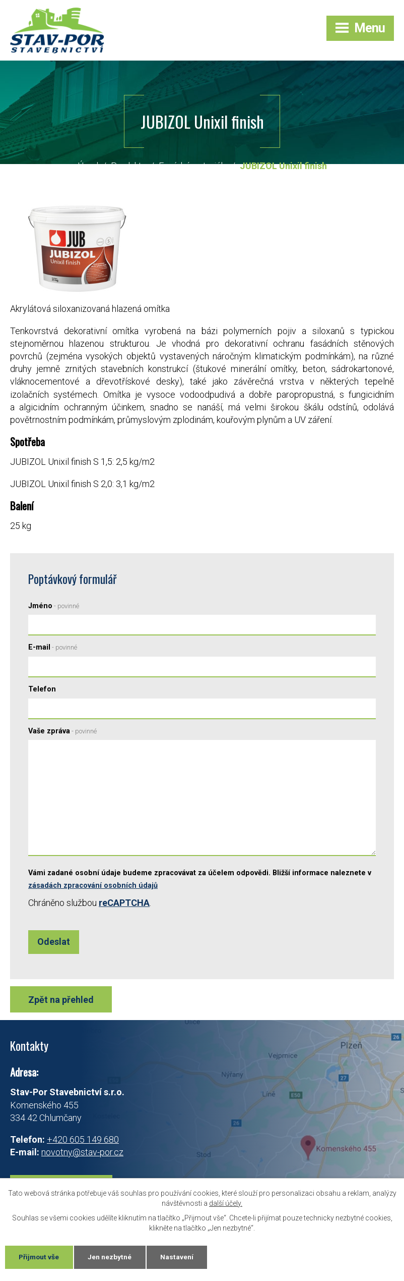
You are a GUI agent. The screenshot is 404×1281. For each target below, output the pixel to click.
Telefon (42, 689)
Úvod (88, 166)
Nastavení (179, 1257)
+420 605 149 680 (83, 1140)
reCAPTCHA (124, 903)
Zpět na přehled (61, 1000)
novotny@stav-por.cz (82, 1152)
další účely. (225, 1203)
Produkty (128, 166)
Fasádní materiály (193, 166)
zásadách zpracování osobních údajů (93, 886)
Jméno (53, 606)
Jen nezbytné (112, 1257)
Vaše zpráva (62, 731)
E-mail (52, 648)
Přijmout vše (40, 1257)
